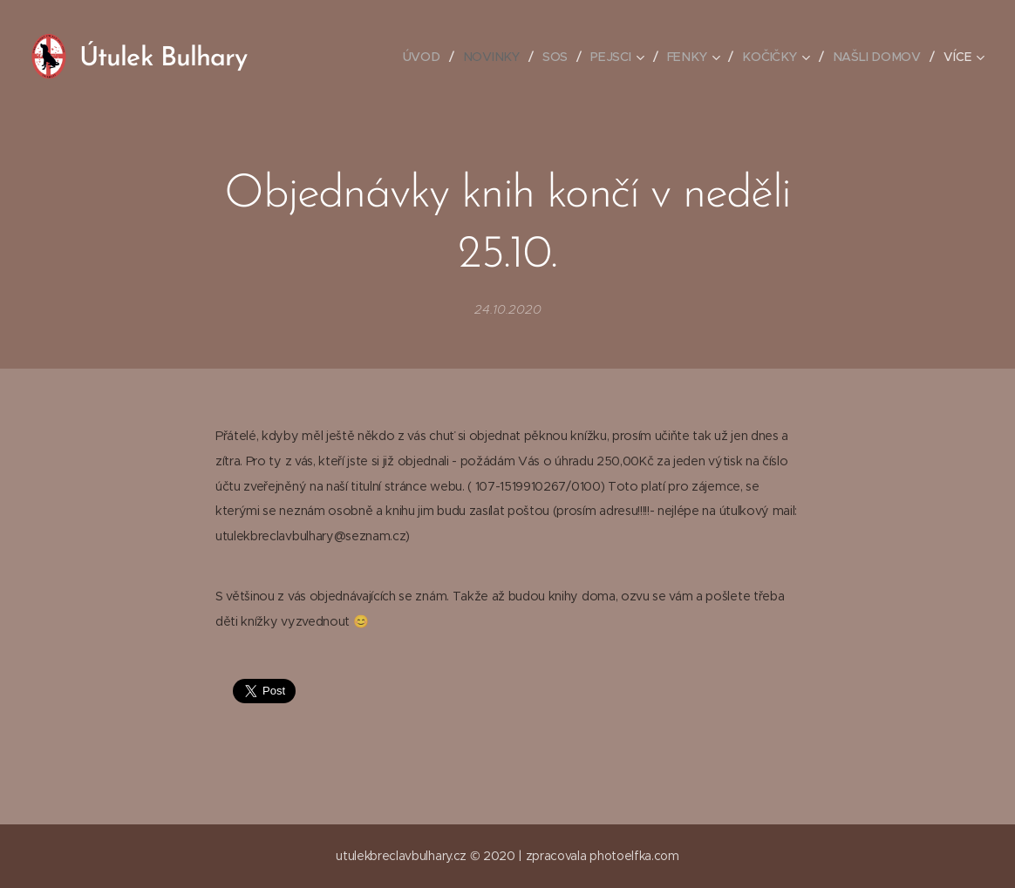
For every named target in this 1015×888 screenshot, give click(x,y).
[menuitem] (429, 56)
